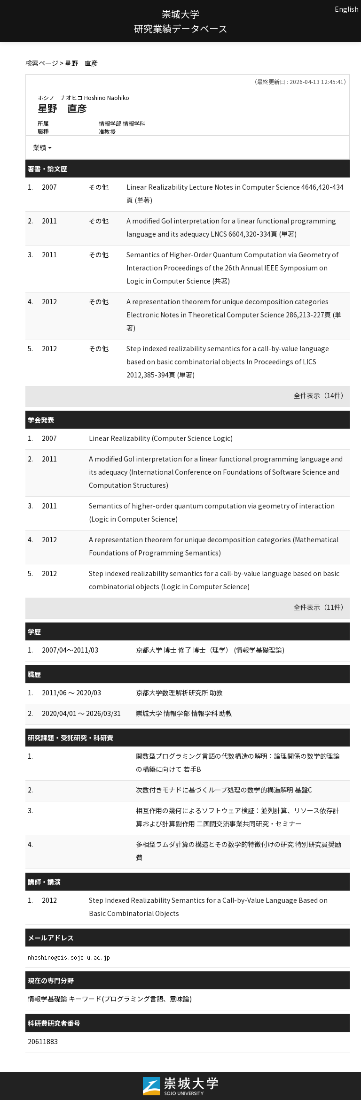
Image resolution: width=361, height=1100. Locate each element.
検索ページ (41, 63)
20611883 (43, 1041)
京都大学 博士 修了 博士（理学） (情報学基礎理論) (210, 649)
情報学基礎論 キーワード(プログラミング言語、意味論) (110, 998)
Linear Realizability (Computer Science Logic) (161, 438)
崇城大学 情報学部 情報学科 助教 (184, 713)
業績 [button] (39, 147)
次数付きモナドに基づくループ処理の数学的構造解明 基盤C (224, 789)
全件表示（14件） (320, 395)
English (347, 9)
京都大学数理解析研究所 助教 (179, 692)
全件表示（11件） (320, 607)
